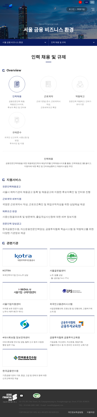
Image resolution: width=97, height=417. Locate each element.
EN (92, 2)
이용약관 (90, 412)
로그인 (72, 9)
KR (87, 2)
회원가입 (81, 9)
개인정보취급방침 (75, 412)
